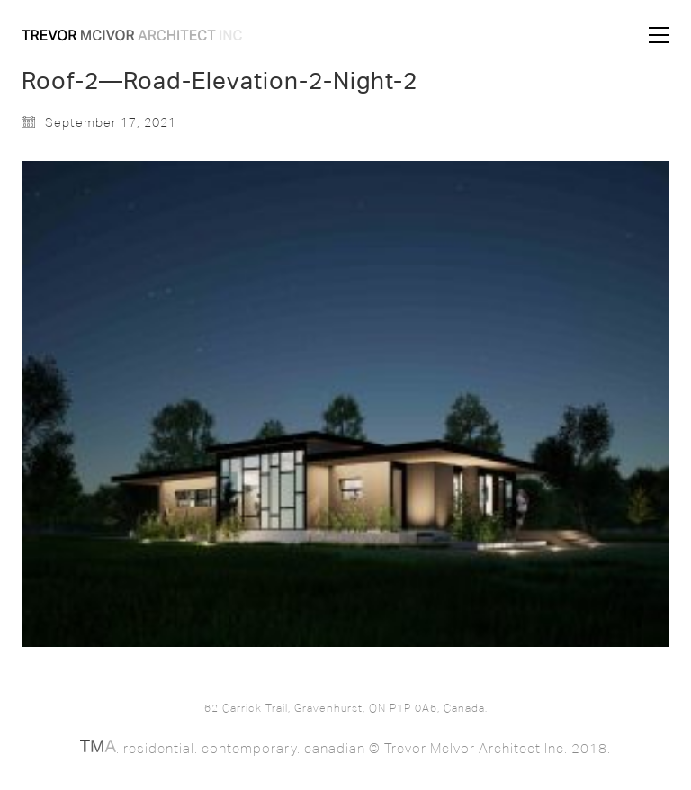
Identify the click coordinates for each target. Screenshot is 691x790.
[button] (659, 35)
